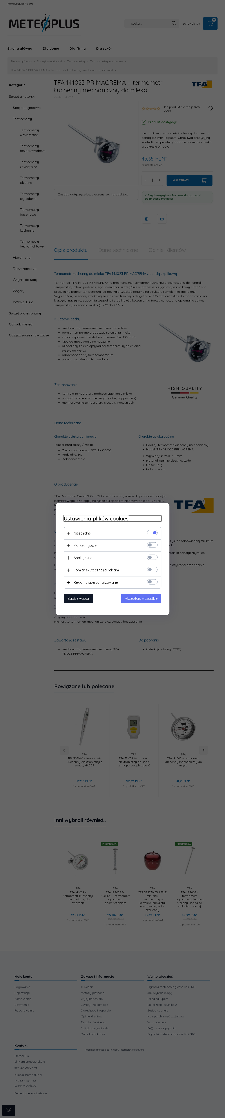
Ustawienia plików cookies (94, 518)
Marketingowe (83, 545)
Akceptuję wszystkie (143, 598)
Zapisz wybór (77, 598)
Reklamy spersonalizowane (94, 582)
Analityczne (81, 557)
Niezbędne (80, 533)
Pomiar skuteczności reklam (94, 570)
